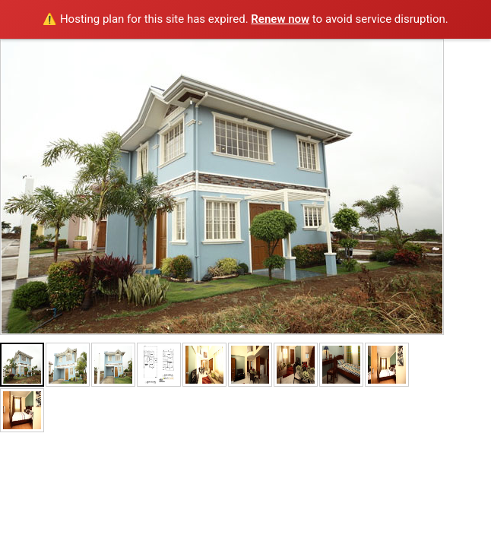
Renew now (280, 19)
